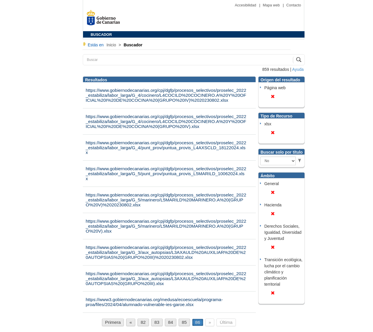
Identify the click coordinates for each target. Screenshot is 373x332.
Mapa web (272, 5)
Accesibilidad (246, 5)
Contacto (293, 5)
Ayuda (298, 69)
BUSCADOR (101, 35)
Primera (113, 322)
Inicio (111, 45)
